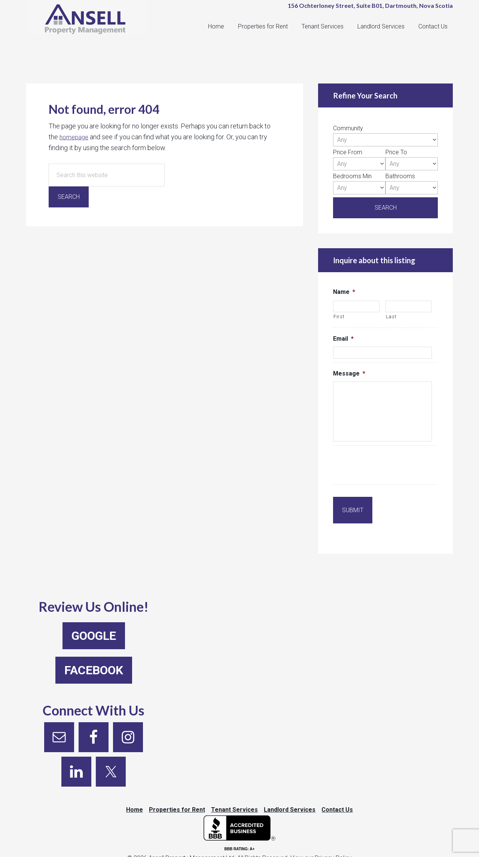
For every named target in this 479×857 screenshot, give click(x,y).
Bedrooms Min (352, 176)
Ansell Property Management (90, 22)
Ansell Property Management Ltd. (192, 852)
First (338, 316)
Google (93, 624)
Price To (396, 152)
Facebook (93, 659)
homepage (75, 137)
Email (343, 338)
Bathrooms (400, 176)
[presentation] (390, 466)
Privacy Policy (333, 852)
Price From (347, 152)
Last (391, 316)
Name (344, 291)
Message (349, 373)
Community (348, 128)
